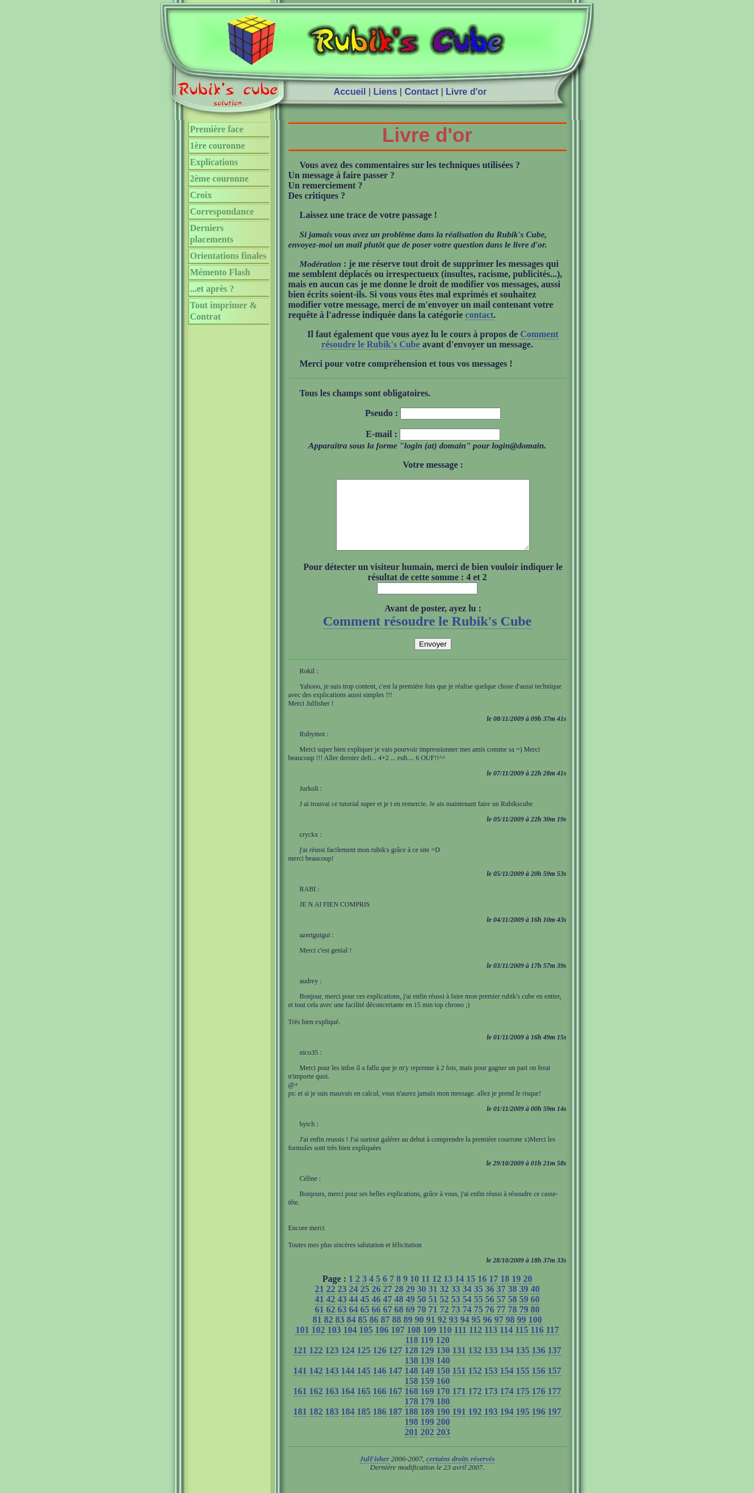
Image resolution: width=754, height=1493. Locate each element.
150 (443, 1384)
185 (364, 1425)
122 (316, 1364)
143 (332, 1384)
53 (455, 1313)
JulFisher (374, 1473)
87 (385, 1333)
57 (501, 1313)
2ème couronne (219, 178)
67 (387, 1323)
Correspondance (222, 211)
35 (478, 1302)
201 (411, 1445)
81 (317, 1333)
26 (376, 1302)
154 (507, 1384)
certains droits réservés (460, 1473)
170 (443, 1405)
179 (427, 1415)
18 (504, 1292)
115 (521, 1343)
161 (300, 1405)
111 (460, 1343)
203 (443, 1445)
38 (512, 1302)
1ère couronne (217, 145)
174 (507, 1405)
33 (455, 1302)
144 (348, 1384)
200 (443, 1435)
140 (443, 1374)
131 (459, 1364)
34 (467, 1302)
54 (467, 1313)
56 (490, 1313)
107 (397, 1343)
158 (411, 1394)
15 (470, 1292)
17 (493, 1292)
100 (535, 1333)
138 (411, 1374)
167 (396, 1405)
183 (332, 1425)
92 (442, 1333)
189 (427, 1425)
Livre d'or (466, 92)
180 (443, 1415)
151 (459, 1384)
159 (427, 1394)
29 (410, 1302)
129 (427, 1364)
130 (443, 1364)
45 (365, 1313)
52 (444, 1313)
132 (475, 1364)
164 (348, 1405)
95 (476, 1333)
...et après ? (212, 288)
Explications (214, 162)
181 (300, 1425)
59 (524, 1313)
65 (365, 1323)
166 (380, 1405)
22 (331, 1302)
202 (427, 1445)
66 (376, 1323)
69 (410, 1323)
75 (478, 1323)
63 (342, 1323)
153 (491, 1384)
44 (353, 1313)
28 (399, 1302)
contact (479, 315)
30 (421, 1302)
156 (539, 1384)
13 (448, 1292)
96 (487, 1333)
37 (501, 1302)
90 (419, 1333)
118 (411, 1353)
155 (523, 1384)
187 (396, 1425)
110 (444, 1343)
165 (364, 1405)
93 (453, 1333)
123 (332, 1364)
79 (524, 1323)
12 (436, 1292)
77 (501, 1323)
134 (507, 1364)
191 (459, 1425)
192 (475, 1425)
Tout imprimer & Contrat (223, 310)
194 (507, 1425)
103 (334, 1343)
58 (512, 1313)
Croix (201, 195)
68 (399, 1323)
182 (316, 1425)
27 (387, 1302)
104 (350, 1343)
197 (555, 1425)
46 (376, 1313)
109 (429, 1343)
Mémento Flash (220, 272)
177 (555, 1405)
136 (539, 1364)
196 (539, 1425)
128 (411, 1364)
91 (430, 1333)
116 (536, 1343)
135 (523, 1364)
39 (524, 1302)
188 (411, 1425)
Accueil (350, 92)
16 (482, 1292)
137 (555, 1364)
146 (380, 1384)
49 (410, 1313)
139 (427, 1374)
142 (316, 1384)
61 (319, 1323)
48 (399, 1313)
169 (427, 1405)
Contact (421, 92)
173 (491, 1405)
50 (421, 1313)
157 (555, 1384)
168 (411, 1405)
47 (387, 1313)
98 (510, 1333)
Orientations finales (228, 256)
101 (302, 1343)
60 (535, 1313)
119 (427, 1353)
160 (443, 1394)
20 (527, 1292)
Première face (217, 129)
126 (380, 1364)
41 (319, 1313)
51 (433, 1313)
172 (475, 1405)
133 (491, 1364)
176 (539, 1405)
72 (444, 1323)
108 (413, 1343)
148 (411, 1384)
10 (414, 1292)
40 (535, 1302)
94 (465, 1333)
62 (331, 1323)
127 (396, 1364)
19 (516, 1292)
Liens (385, 92)
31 (433, 1302)
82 (328, 1333)
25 (365, 1302)
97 (499, 1333)
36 (490, 1302)
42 (331, 1313)
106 (381, 1343)
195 (523, 1425)
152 (475, 1384)
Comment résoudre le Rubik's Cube (427, 634)
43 (342, 1313)
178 (411, 1415)
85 (362, 1333)
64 (353, 1323)
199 (427, 1435)
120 (443, 1353)
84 (351, 1333)
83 (340, 1333)
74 (467, 1323)
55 (478, 1313)
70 (421, 1323)
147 (396, 1384)
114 (506, 1343)
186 (380, 1425)
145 (364, 1384)
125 (364, 1364)
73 (455, 1323)
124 (348, 1364)
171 (459, 1405)
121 (300, 1364)
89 (408, 1333)
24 (353, 1302)
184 (348, 1425)
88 (396, 1333)
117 (552, 1343)
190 (443, 1425)
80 (535, 1323)
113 (490, 1343)
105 (365, 1343)
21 (319, 1302)
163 (332, 1405)
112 (475, 1343)
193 (491, 1425)
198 (411, 1435)
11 (425, 1292)
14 (459, 1292)
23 (342, 1302)
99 (521, 1333)
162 (316, 1405)
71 (433, 1323)
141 (300, 1384)
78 (512, 1323)
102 (318, 1343)
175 (523, 1405)
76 (490, 1323)
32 (444, 1302)
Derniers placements (211, 233)
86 (374, 1333)
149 (427, 1384)
